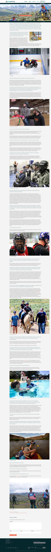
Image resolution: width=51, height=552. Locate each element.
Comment (11, 521)
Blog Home (25, 21)
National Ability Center (26, 25)
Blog (38, 1)
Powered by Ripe (8, 543)
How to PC (43, 1)
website (40, 355)
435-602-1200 (42, 3)
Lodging (25, 1)
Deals (30, 1)
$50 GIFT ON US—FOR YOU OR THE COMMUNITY (25, 15)
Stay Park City (10, 1)
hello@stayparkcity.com (9, 542)
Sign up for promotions (36, 541)
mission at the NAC (14, 42)
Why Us (34, 1)
